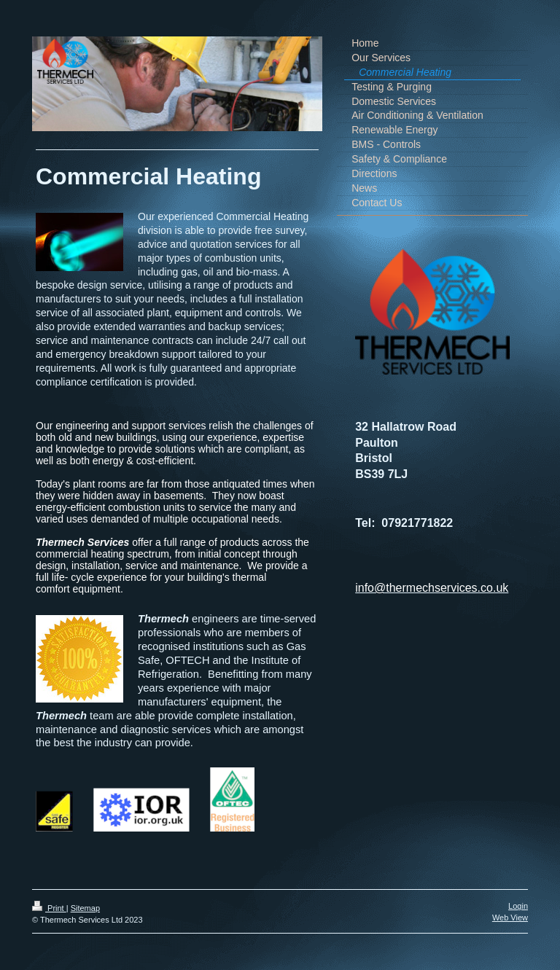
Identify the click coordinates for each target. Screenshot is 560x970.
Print (49, 908)
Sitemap (85, 908)
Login (518, 905)
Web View (510, 917)
